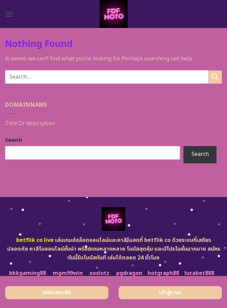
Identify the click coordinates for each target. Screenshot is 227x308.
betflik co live (35, 240)
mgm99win (68, 273)
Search (13, 140)
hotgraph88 (163, 273)
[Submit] (215, 77)
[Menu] (9, 14)
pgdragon (129, 273)
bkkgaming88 (27, 273)
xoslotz (99, 273)
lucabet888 (199, 273)
